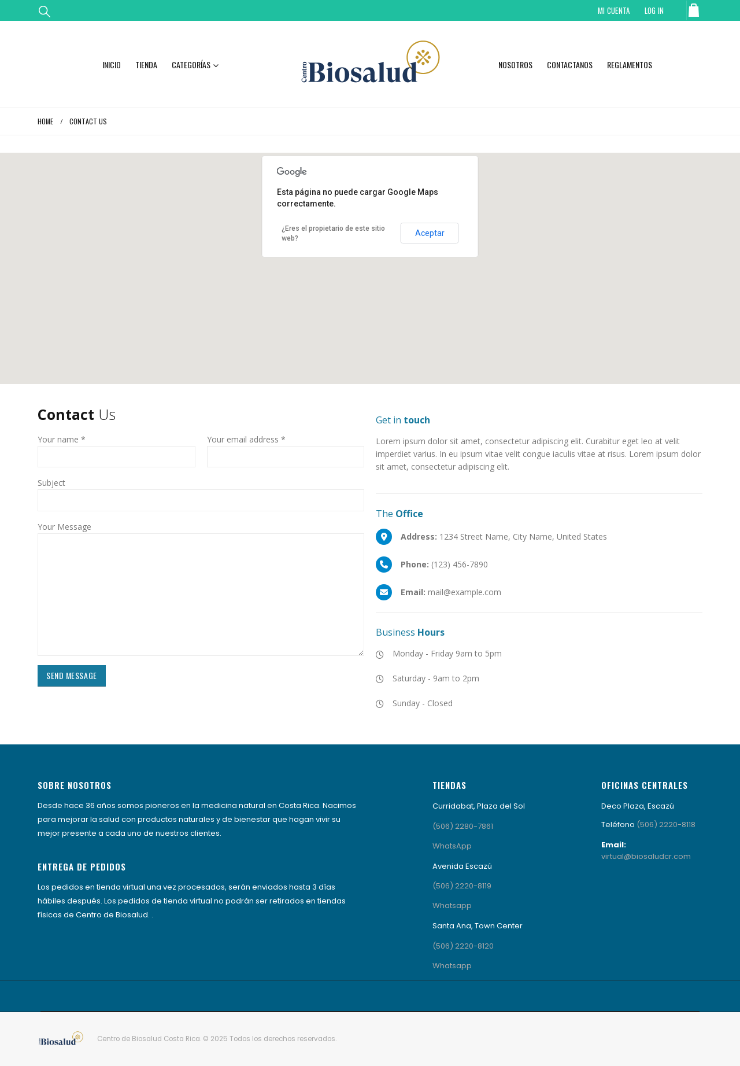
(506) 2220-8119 (461, 885)
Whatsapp (452, 905)
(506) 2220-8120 (463, 945)
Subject (51, 482)
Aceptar (430, 233)
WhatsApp (452, 845)
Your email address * (246, 439)
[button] (44, 10)
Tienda (146, 64)
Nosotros (515, 64)
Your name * (62, 439)
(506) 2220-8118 (666, 824)
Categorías (191, 64)
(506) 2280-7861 (462, 826)
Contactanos (570, 64)
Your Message (64, 526)
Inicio (111, 64)
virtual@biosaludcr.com (646, 856)
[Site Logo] (370, 64)
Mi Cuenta (614, 10)
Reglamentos (629, 64)
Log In (654, 10)
